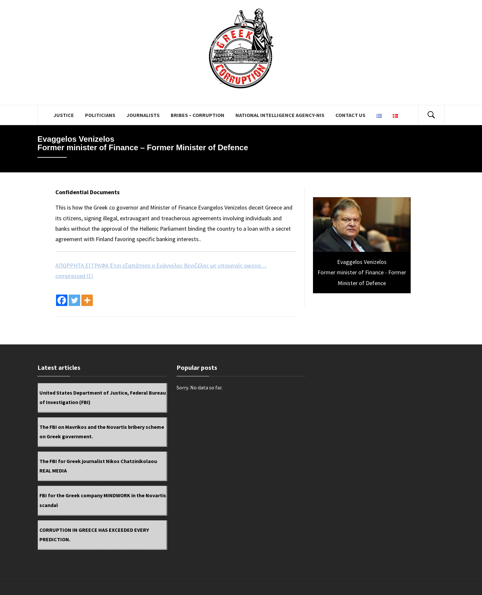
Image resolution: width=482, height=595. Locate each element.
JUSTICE (63, 115)
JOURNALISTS (143, 115)
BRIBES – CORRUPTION (197, 115)
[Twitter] (74, 300)
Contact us (350, 115)
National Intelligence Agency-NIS (279, 115)
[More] (87, 300)
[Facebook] (61, 300)
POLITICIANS (100, 115)
